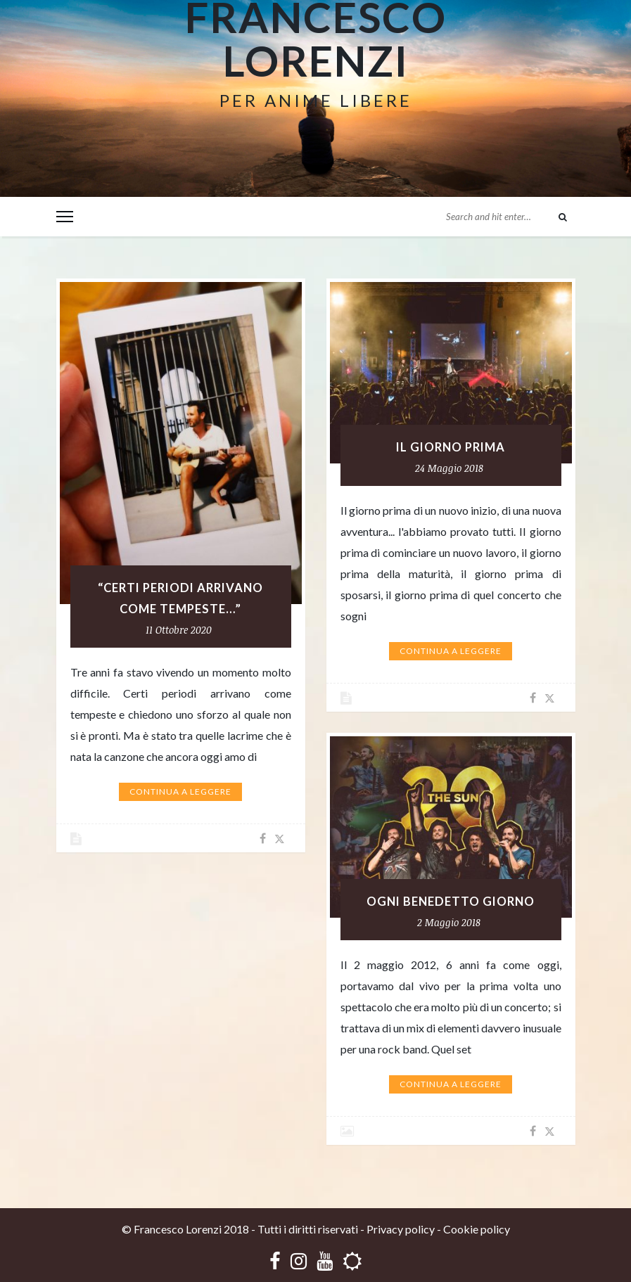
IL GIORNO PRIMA (450, 447)
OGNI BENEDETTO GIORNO (451, 902)
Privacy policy (401, 1229)
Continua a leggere (180, 791)
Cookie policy (476, 1229)
